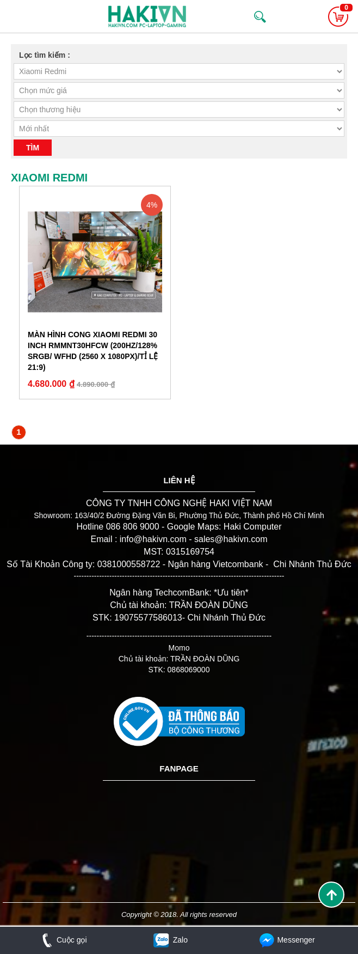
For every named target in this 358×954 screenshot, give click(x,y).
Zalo (170, 939)
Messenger (286, 939)
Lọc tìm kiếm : (44, 55)
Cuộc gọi (62, 939)
